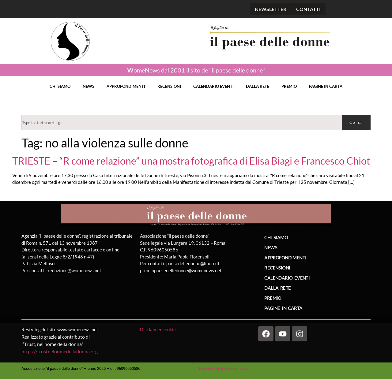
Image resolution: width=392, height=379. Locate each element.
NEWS (88, 86)
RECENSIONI (169, 86)
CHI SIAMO (60, 86)
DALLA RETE (257, 86)
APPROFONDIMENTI (126, 86)
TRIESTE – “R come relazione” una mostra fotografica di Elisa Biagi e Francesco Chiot (191, 161)
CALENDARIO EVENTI (213, 86)
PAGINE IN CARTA (325, 86)
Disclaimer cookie (158, 329)
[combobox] (181, 122)
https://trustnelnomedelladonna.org (59, 351)
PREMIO (289, 86)
